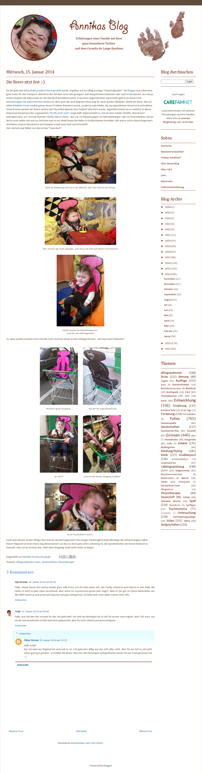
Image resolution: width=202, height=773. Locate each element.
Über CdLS (166, 169)
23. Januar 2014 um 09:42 (35, 611)
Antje (18, 611)
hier (191, 122)
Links (163, 175)
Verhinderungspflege (184, 517)
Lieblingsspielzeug (172, 466)
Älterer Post (145, 731)
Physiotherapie (66, 562)
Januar (167, 336)
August (168, 300)
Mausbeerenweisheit (172, 152)
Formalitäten (189, 414)
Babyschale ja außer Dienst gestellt (42, 90)
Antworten (20, 600)
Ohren (164, 482)
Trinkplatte (166, 513)
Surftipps (191, 505)
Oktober (169, 289)
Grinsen (173, 435)
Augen (164, 381)
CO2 (187, 396)
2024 (168, 218)
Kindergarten (168, 447)
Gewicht (191, 431)
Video (170, 521)
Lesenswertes (168, 463)
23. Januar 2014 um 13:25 (53, 640)
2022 (168, 229)
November (170, 284)
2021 (168, 235)
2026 (168, 207)
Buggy (131, 90)
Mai (166, 315)
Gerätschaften (49, 562)
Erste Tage (186, 410)
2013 (168, 343)
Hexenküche (171, 439)
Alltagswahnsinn (24, 562)
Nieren (185, 478)
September (170, 294)
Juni (166, 310)
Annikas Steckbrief (171, 157)
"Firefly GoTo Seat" (59, 113)
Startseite (81, 731)
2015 (168, 268)
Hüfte (169, 444)
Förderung (168, 414)
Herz (193, 436)
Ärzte (164, 377)
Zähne (187, 521)
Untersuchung (187, 513)
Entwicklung (185, 400)
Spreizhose (174, 505)
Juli (166, 305)
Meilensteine (167, 478)
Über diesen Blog (170, 163)
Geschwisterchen (170, 431)
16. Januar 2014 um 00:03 (42, 582)
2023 (168, 224)
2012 (168, 349)
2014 (168, 274)
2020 (168, 241)
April (167, 321)
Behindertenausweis (171, 388)
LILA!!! (164, 470)
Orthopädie (184, 482)
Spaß (192, 501)
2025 (168, 212)
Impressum (167, 181)
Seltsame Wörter (171, 501)
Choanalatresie (169, 396)
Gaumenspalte (168, 423)
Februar (168, 331)
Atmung (183, 377)
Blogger (108, 765)
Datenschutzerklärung (172, 187)
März (167, 326)
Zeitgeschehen (170, 524)
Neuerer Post (16, 731)
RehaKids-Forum (21, 105)
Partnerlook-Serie (170, 485)
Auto (163, 385)
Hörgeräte (190, 439)
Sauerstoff (167, 497)
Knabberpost (187, 455)
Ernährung (179, 406)
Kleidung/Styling (171, 451)
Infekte (182, 443)
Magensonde (183, 470)
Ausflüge (181, 381)
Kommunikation (180, 459)
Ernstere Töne (168, 410)
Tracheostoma (178, 509)
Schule (186, 497)
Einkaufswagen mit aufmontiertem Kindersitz (30, 102)
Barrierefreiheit (181, 384)
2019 (168, 246)
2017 (168, 257)
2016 (168, 263)
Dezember (170, 279)
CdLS (187, 392)
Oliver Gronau (31, 640)
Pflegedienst (167, 489)
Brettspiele (172, 392)
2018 (168, 252)
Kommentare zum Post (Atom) (87, 743)
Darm (164, 401)
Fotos (37, 562)
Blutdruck (191, 388)
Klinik (164, 455)
